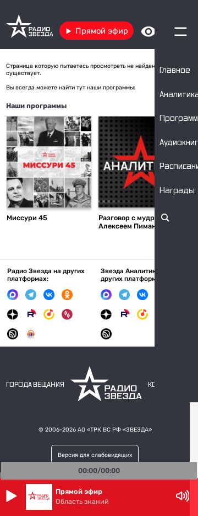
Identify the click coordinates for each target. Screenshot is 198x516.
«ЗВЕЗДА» (137, 429)
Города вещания (35, 385)
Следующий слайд (180, 165)
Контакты (166, 385)
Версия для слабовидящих (95, 455)
